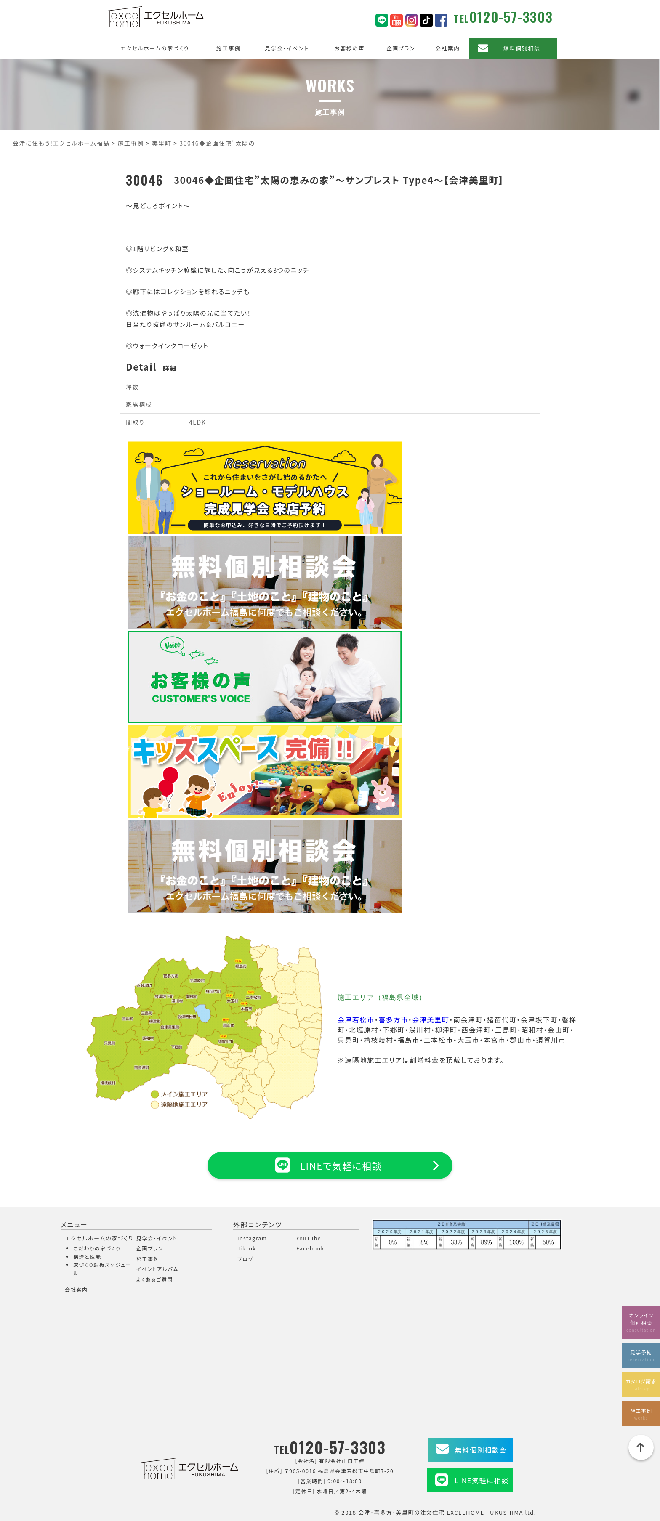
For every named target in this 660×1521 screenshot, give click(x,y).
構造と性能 (87, 1256)
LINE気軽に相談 (481, 1481)
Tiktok (246, 1248)
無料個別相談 (521, 48)
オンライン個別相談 (641, 1320)
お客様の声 (349, 48)
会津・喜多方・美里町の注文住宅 (401, 1512)
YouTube (308, 1238)
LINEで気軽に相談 (330, 1165)
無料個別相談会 (481, 1450)
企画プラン (400, 48)
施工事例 (228, 48)
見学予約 (641, 1353)
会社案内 (447, 48)
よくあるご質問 (154, 1279)
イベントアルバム (157, 1269)
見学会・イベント (287, 48)
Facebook (310, 1248)
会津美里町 (430, 1019)
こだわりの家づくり (96, 1248)
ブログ (245, 1258)
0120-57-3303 (511, 17)
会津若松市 (356, 1019)
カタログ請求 (641, 1383)
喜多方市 (393, 1019)
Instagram (252, 1238)
